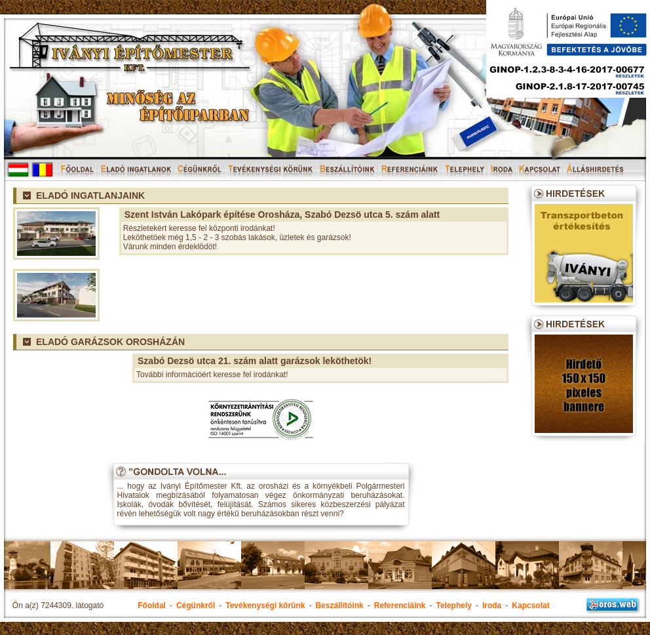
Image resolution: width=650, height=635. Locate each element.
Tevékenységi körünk (265, 605)
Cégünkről (195, 605)
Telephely (453, 605)
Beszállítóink (339, 605)
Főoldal (152, 605)
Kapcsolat (530, 605)
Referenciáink (400, 605)
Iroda (491, 605)
